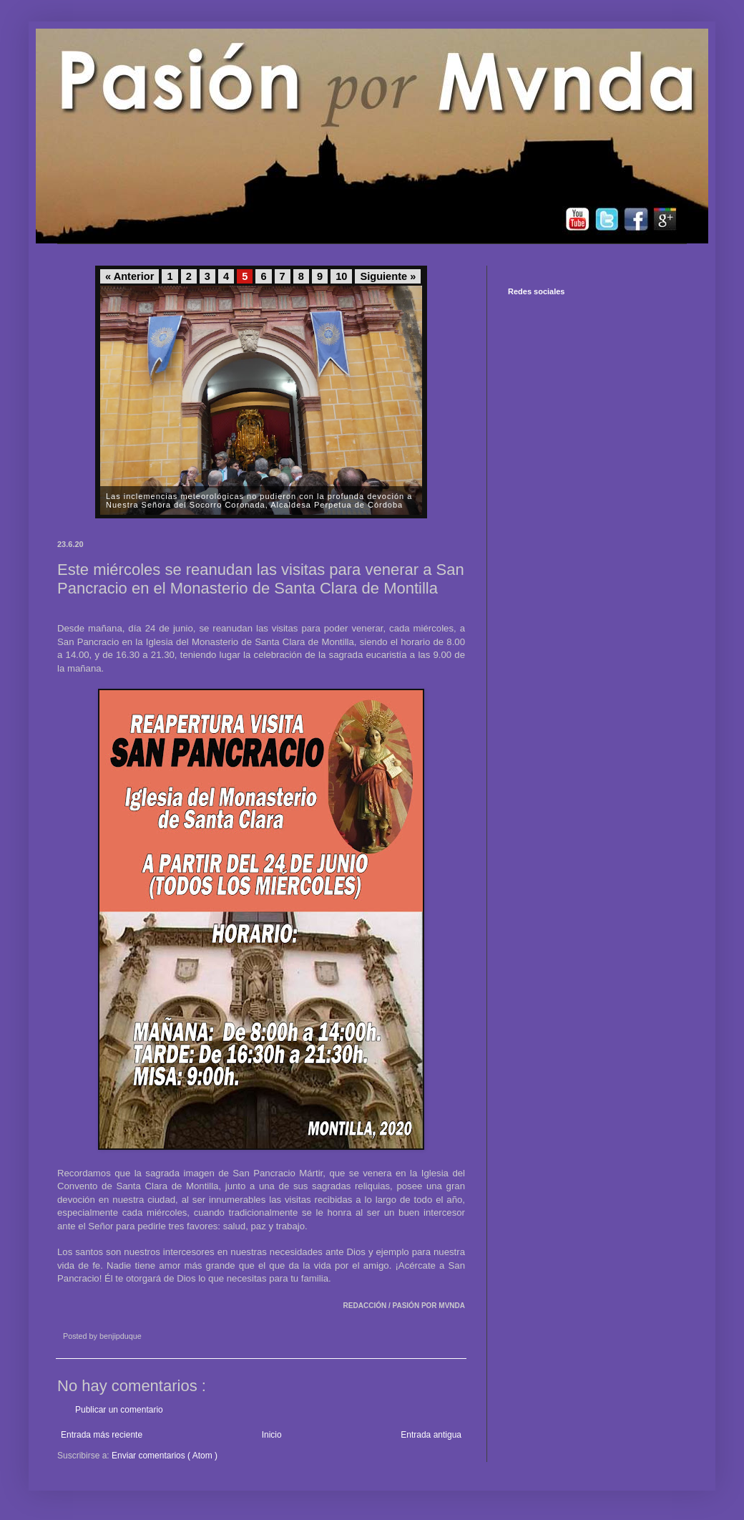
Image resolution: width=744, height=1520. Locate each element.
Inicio (272, 1435)
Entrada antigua (431, 1435)
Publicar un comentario (119, 1410)
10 (341, 276)
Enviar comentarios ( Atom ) (164, 1456)
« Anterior (129, 276)
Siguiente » (388, 276)
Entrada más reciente (101, 1435)
